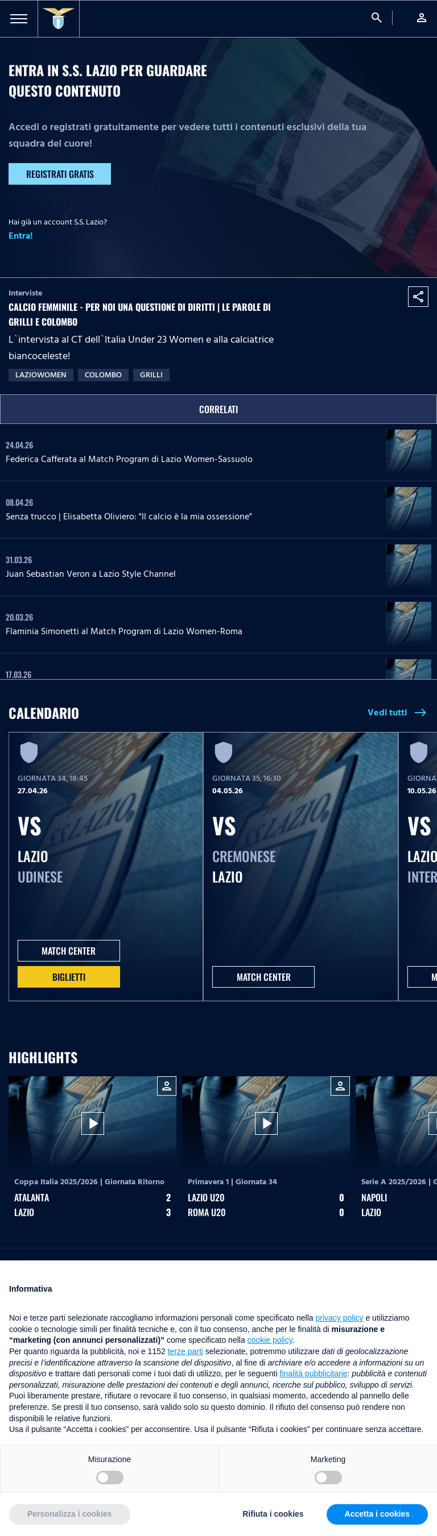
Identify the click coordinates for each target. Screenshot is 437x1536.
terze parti (185, 1351)
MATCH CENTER (69, 951)
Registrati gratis (60, 174)
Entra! (21, 235)
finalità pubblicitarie (313, 1373)
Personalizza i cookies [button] (69, 1513)
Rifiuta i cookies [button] (272, 1513)
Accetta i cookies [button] (377, 1513)
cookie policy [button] (270, 1339)
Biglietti (68, 977)
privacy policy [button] (340, 1317)
